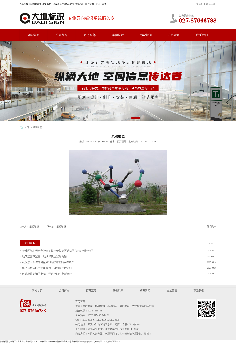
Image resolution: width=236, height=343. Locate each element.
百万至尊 (90, 35)
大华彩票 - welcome (46, 341)
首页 (26, 127)
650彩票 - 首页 (101, 341)
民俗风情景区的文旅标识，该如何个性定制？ (48, 268)
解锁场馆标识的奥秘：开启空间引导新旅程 (47, 273)
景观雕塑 (37, 127)
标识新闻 (146, 35)
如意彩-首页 (89, 341)
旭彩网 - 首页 (32, 341)
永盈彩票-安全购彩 (63, 341)
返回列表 (211, 226)
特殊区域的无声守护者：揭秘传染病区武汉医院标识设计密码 (57, 250)
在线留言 (174, 35)
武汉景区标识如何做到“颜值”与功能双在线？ (48, 262)
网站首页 (34, 35)
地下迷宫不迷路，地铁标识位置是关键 (44, 256)
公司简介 (198, 4)
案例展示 (118, 35)
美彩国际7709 (78, 341)
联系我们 (210, 4)
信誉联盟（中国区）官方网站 (13, 341)
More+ (211, 243)
